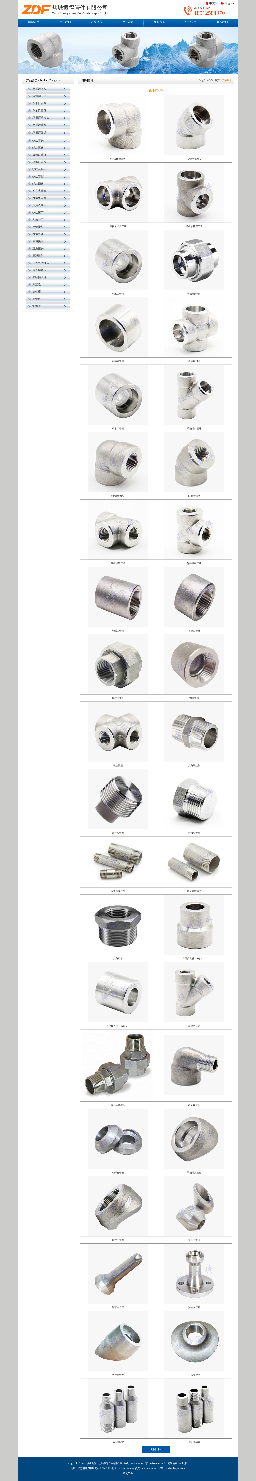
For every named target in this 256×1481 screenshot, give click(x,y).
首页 (217, 80)
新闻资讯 (159, 22)
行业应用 (190, 22)
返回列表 (156, 1449)
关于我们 (65, 22)
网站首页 (33, 22)
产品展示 (96, 22)
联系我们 (222, 22)
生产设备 (128, 22)
